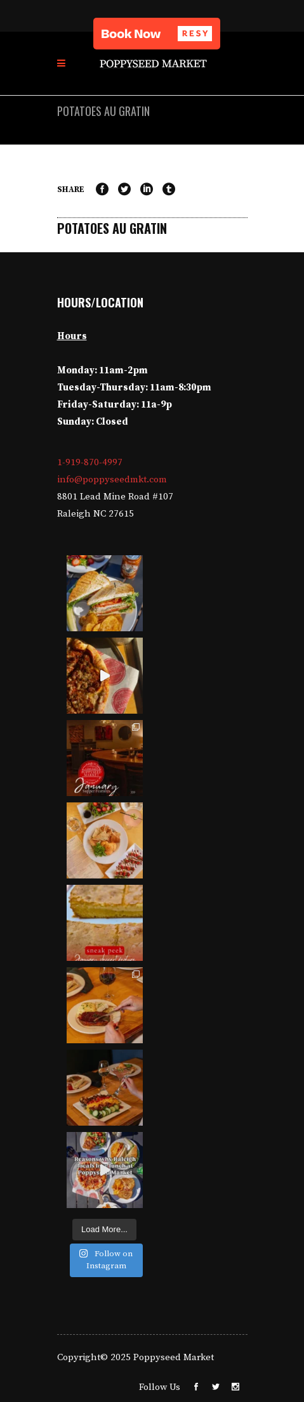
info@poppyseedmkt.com (112, 479)
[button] (156, 33)
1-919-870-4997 (89, 462)
